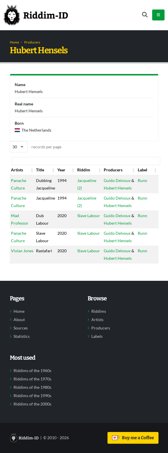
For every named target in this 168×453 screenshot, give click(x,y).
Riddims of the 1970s (32, 379)
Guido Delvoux (117, 180)
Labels (97, 336)
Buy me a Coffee (133, 437)
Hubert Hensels (118, 187)
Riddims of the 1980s (32, 387)
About (19, 319)
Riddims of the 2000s (32, 404)
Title (40, 169)
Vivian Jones (22, 250)
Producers (32, 42)
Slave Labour (88, 215)
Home (14, 42)
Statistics (22, 336)
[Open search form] (145, 15)
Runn (142, 180)
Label (142, 169)
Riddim (83, 169)
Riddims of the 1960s (32, 370)
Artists (17, 169)
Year (61, 169)
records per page (35, 146)
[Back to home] (35, 15)
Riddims (98, 311)
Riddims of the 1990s (32, 395)
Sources (21, 328)
